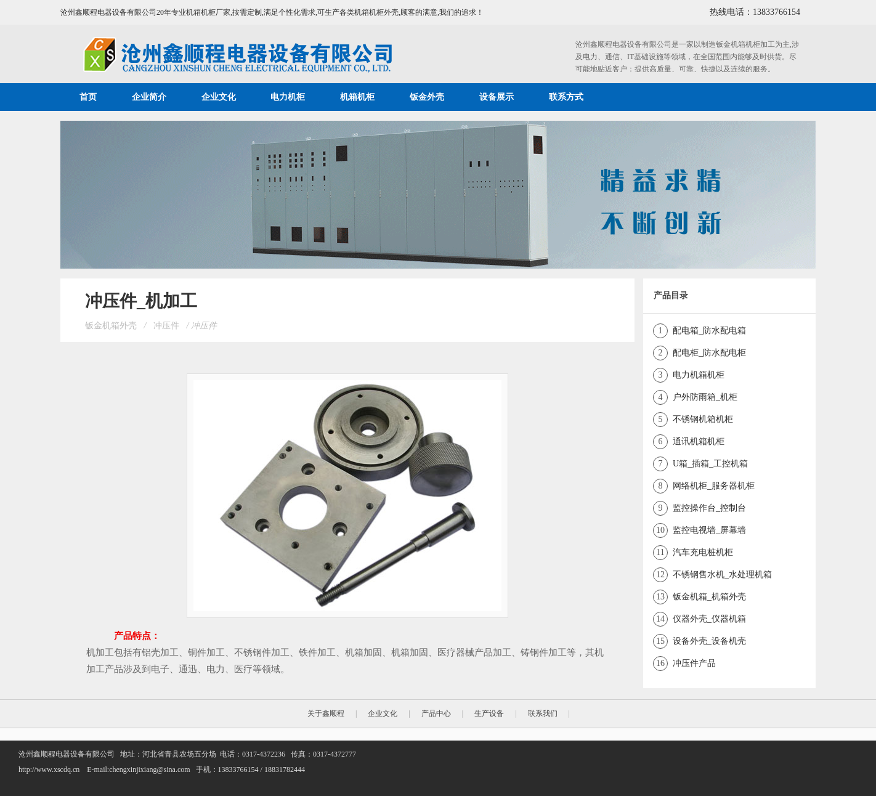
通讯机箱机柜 (698, 441)
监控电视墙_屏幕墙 (709, 530)
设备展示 (496, 97)
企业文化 (218, 97)
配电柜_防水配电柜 (709, 352)
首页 (88, 97)
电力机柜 (287, 97)
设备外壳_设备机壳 (709, 641)
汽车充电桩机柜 (703, 552)
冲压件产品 (694, 663)
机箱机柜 (357, 97)
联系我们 (543, 713)
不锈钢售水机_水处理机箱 (722, 574)
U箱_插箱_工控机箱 (710, 463)
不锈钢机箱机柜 (703, 419)
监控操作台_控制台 (709, 508)
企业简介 (149, 97)
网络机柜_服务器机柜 (714, 485)
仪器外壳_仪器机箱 (709, 618)
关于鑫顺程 (325, 713)
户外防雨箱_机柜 (705, 397)
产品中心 (436, 713)
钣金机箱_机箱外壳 (709, 596)
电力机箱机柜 (698, 375)
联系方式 (566, 97)
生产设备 (489, 713)
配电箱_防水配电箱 (709, 330)
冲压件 (166, 325)
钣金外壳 (427, 97)
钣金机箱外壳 (111, 325)
